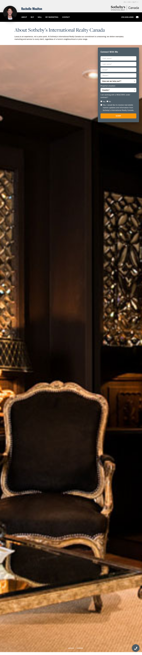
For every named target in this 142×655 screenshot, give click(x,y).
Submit (118, 116)
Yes (104, 101)
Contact (66, 17)
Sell (40, 17)
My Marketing (51, 17)
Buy (32, 17)
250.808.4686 (127, 17)
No (110, 101)
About (24, 17)
